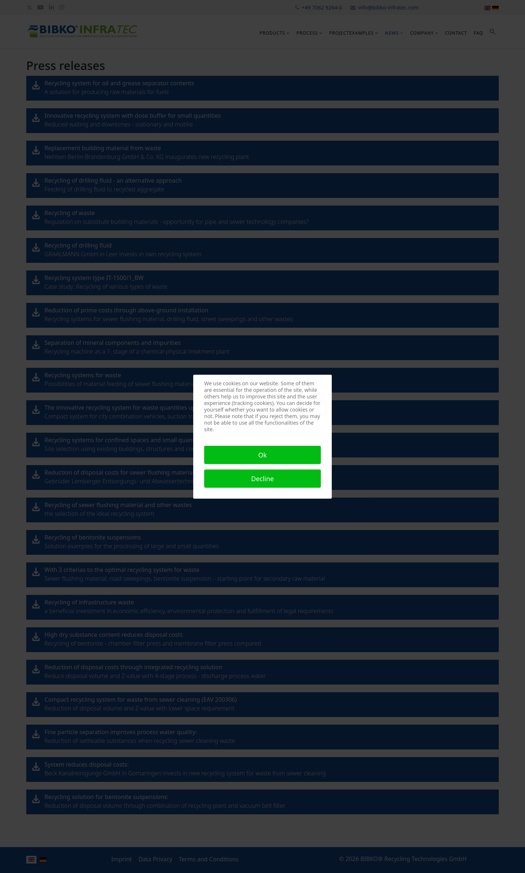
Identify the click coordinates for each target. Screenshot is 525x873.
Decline (262, 478)
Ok (262, 455)
